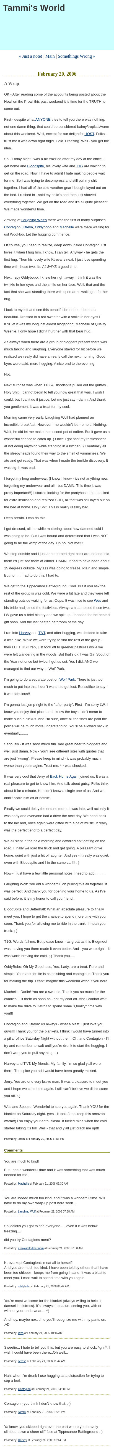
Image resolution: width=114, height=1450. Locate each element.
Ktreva (28, 227)
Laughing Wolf (27, 1211)
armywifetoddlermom (31, 1248)
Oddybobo (43, 227)
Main (50, 56)
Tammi (22, 1412)
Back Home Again (64, 776)
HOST (89, 134)
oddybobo (24, 1286)
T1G (79, 166)
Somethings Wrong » (76, 56)
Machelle (66, 227)
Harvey (24, 633)
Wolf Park (67, 679)
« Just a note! (30, 56)
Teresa (22, 1361)
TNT (41, 633)
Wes (97, 600)
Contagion (12, 227)
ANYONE (43, 119)
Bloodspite (35, 166)
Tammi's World (34, 8)
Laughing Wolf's (34, 220)
